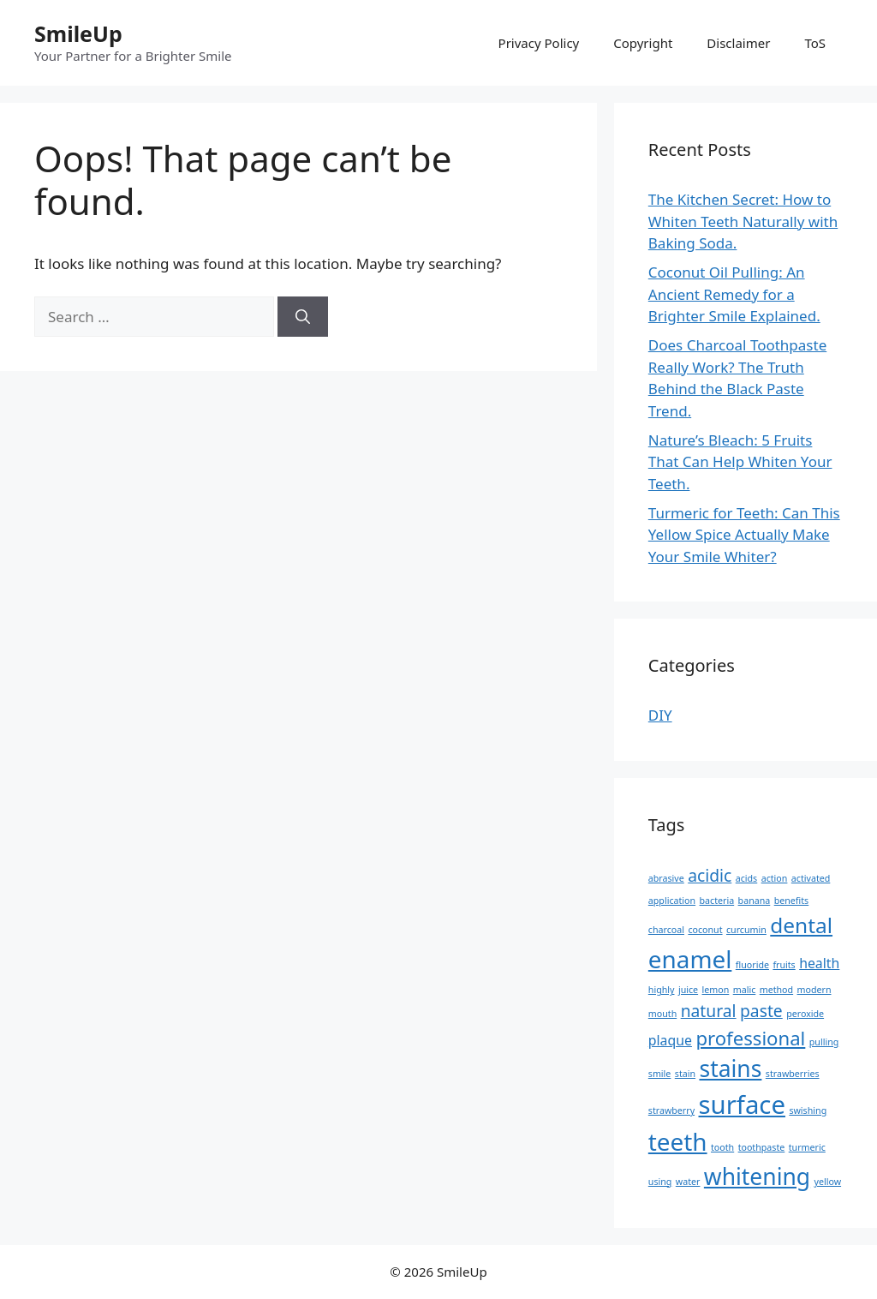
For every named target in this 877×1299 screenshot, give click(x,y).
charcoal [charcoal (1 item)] (666, 930)
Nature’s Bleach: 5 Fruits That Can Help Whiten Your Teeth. (740, 462)
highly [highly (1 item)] (661, 990)
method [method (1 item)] (776, 990)
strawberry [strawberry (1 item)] (671, 1110)
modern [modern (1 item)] (814, 990)
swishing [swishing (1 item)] (807, 1110)
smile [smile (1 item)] (659, 1074)
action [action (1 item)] (774, 878)
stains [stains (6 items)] (730, 1068)
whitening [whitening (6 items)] (757, 1176)
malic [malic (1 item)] (744, 990)
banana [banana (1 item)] (754, 901)
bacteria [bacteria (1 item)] (717, 901)
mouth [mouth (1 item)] (662, 1014)
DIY (660, 715)
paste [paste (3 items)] (761, 1010)
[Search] (302, 317)
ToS (815, 42)
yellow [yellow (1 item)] (828, 1182)
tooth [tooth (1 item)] (722, 1147)
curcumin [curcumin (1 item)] (746, 930)
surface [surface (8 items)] (742, 1104)
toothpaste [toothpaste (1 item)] (761, 1147)
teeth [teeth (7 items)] (677, 1141)
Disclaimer (738, 42)
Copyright (642, 42)
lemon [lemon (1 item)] (716, 990)
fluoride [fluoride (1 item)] (752, 965)
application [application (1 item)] (671, 901)
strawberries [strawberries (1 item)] (793, 1074)
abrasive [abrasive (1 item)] (666, 878)
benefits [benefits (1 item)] (791, 901)
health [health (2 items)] (819, 963)
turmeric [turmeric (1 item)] (807, 1147)
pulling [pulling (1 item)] (824, 1042)
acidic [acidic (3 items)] (709, 875)
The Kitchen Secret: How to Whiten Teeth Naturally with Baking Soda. (743, 221)
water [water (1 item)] (688, 1182)
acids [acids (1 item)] (747, 878)
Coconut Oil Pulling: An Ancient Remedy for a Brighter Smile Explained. (734, 294)
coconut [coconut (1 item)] (705, 930)
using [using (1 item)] (660, 1182)
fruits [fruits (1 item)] (784, 965)
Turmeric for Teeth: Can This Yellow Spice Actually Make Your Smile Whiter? (744, 534)
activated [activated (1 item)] (811, 878)
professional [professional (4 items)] (750, 1038)
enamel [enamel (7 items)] (690, 959)
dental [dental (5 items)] (801, 925)
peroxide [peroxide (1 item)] (805, 1014)
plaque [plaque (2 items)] (670, 1040)
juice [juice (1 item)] (688, 990)
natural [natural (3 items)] (709, 1010)
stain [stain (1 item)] (685, 1074)
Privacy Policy (539, 42)
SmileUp (78, 33)
